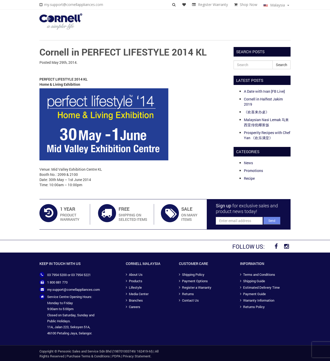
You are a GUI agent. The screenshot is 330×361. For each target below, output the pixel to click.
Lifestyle (135, 287)
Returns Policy (254, 306)
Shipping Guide (254, 281)
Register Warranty (213, 4)
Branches (136, 300)
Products (135, 281)
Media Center (138, 294)
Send (271, 220)
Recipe (249, 178)
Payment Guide (254, 294)
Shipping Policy (193, 274)
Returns (188, 294)
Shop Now (248, 4)
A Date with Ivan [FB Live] (264, 91)
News (248, 162)
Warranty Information (258, 300)
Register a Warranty (196, 287)
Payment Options (195, 281)
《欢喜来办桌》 (256, 111)
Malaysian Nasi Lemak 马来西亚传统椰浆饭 (266, 122)
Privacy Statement (137, 356)
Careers (134, 306)
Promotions (253, 170)
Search (281, 64)
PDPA (116, 356)
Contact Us (190, 300)
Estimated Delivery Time (261, 287)
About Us (136, 274)
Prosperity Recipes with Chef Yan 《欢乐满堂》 (267, 135)
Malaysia (276, 5)
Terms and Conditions (259, 274)
